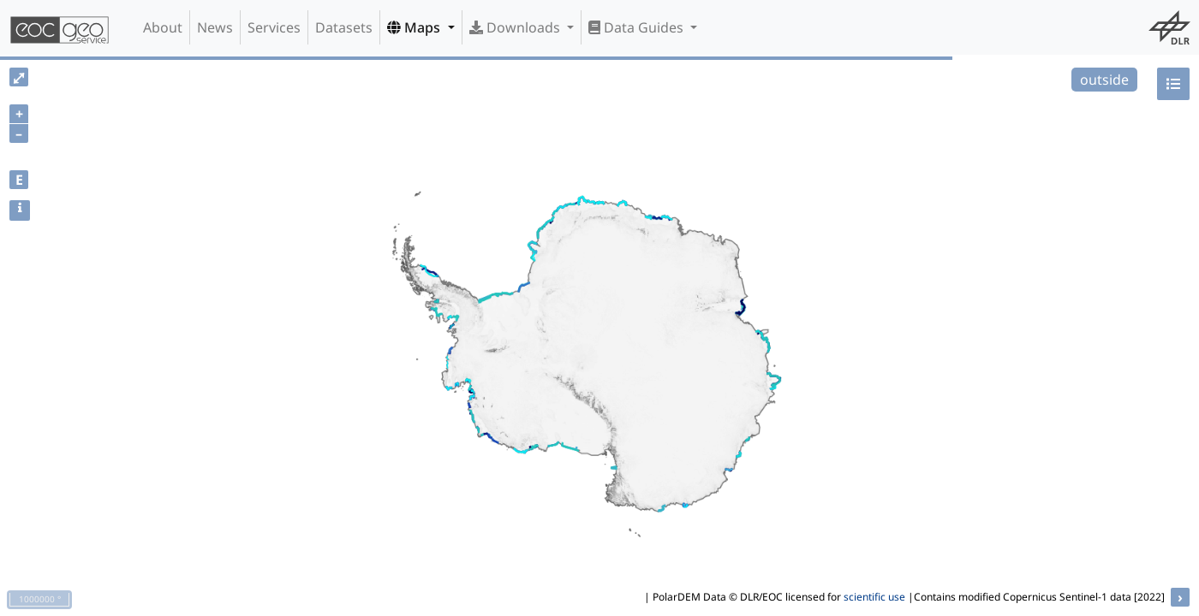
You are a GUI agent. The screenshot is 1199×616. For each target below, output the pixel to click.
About (162, 27)
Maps (415, 27)
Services (274, 27)
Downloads (516, 27)
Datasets (344, 27)
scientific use (874, 596)
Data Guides (637, 27)
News (215, 27)
